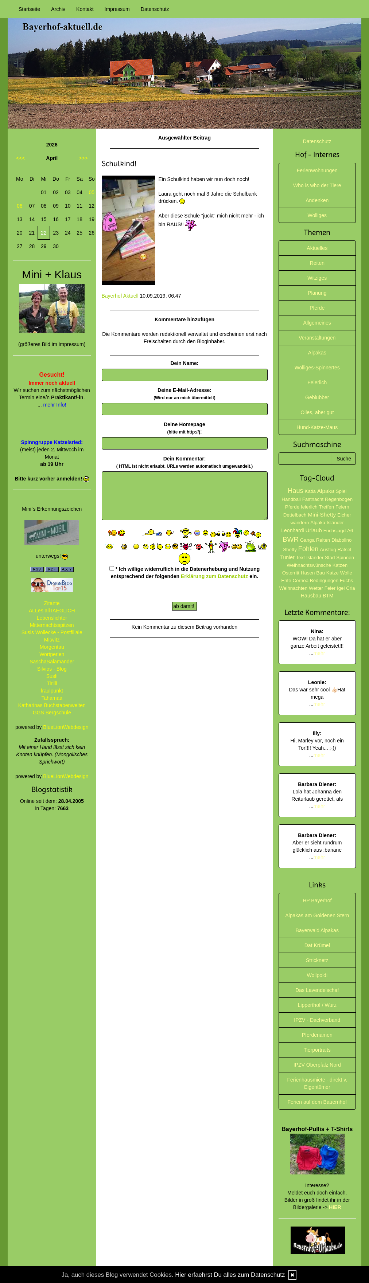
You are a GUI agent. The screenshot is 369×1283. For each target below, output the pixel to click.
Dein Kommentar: (184, 462)
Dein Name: (184, 363)
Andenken (317, 200)
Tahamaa (51, 698)
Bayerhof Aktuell (120, 296)
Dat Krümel (317, 945)
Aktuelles (317, 248)
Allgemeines (317, 323)
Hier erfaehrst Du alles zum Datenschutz (230, 1274)
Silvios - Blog (52, 669)
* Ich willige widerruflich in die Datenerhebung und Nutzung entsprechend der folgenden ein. (184, 572)
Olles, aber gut (317, 412)
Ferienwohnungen (317, 170)
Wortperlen (51, 654)
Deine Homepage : (184, 428)
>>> (83, 158)
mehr (319, 653)
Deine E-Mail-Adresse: (184, 393)
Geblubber (317, 397)
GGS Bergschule (52, 712)
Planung (317, 293)
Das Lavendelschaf (317, 990)
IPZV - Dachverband (317, 1020)
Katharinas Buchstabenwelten (52, 705)
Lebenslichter (52, 618)
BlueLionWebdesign (65, 727)
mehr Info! (54, 405)
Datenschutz (155, 9)
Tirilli (52, 683)
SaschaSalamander (52, 661)
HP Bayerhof (317, 900)
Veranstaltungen (317, 338)
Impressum (117, 9)
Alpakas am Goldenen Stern (317, 915)
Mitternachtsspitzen (52, 625)
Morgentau (52, 647)
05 (91, 192)
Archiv (58, 9)
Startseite (29, 9)
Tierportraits (317, 1050)
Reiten (317, 263)
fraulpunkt (52, 691)
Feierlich (317, 382)
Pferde (317, 308)
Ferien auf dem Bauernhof (317, 1102)
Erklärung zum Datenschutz (214, 576)
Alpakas (317, 353)
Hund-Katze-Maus (317, 427)
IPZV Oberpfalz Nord (317, 1065)
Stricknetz (317, 960)
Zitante (52, 603)
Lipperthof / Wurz (317, 1005)
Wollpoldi (317, 975)
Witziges (317, 278)
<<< (20, 158)
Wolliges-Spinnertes (317, 367)
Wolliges (317, 215)
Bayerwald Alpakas (317, 930)
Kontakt (84, 9)
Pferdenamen (317, 1035)
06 (20, 206)
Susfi (52, 676)
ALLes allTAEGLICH (52, 610)
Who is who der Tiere (317, 185)
